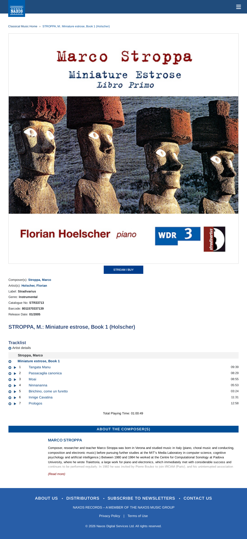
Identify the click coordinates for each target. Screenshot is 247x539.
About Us (47, 498)
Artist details (21, 348)
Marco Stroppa (65, 440)
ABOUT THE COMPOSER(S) (123, 429)
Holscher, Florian (34, 285)
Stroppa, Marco (39, 280)
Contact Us (198, 498)
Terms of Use (138, 516)
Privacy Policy (109, 516)
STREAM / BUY (123, 269)
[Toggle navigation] (238, 7)
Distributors (83, 498)
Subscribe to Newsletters (142, 498)
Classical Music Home (22, 26)
